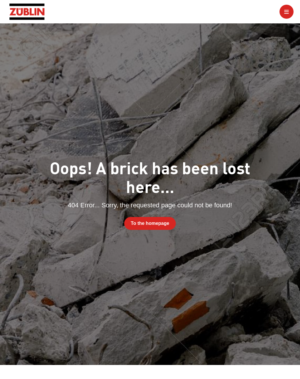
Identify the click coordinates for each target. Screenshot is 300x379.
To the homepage (150, 223)
